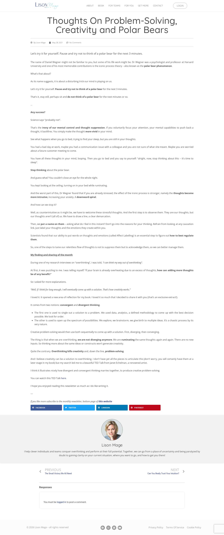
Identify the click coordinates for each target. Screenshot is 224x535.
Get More (143, 5)
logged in (61, 502)
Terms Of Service (175, 527)
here (63, 378)
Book (101, 5)
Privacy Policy (156, 527)
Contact (158, 5)
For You (129, 5)
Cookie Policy (194, 527)
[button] (46, 407)
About (90, 5)
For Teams (114, 5)
